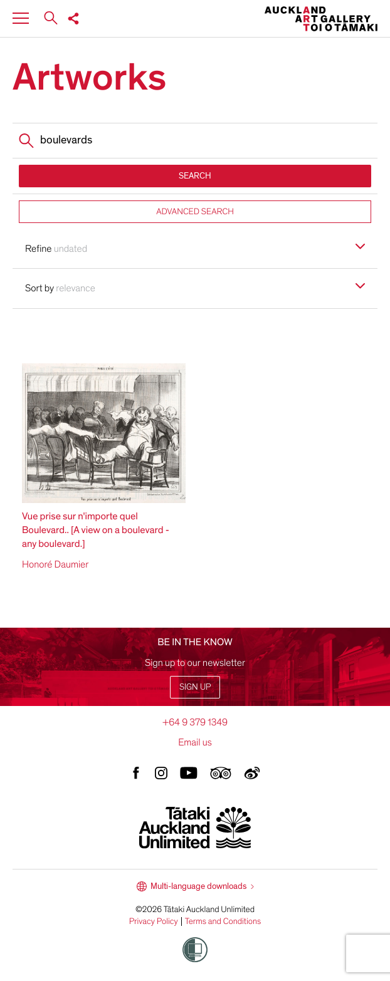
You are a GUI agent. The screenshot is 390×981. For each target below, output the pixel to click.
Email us (195, 742)
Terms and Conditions (223, 921)
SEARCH (195, 176)
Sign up (195, 687)
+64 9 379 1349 (195, 722)
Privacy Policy (153, 921)
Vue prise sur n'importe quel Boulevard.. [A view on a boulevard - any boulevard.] (95, 530)
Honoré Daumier (55, 564)
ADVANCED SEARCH (195, 211)
